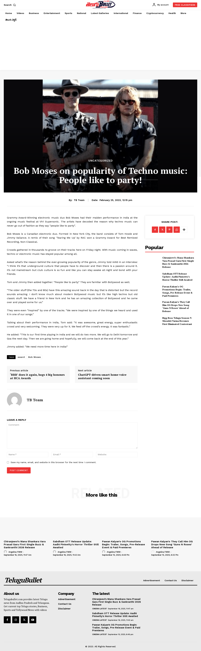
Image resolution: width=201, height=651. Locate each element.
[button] (10, 5)
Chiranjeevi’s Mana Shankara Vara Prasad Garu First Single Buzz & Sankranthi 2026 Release (178, 262)
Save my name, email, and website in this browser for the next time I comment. (53, 462)
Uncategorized (100, 160)
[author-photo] (6, 552)
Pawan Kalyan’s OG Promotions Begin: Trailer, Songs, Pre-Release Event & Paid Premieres (177, 291)
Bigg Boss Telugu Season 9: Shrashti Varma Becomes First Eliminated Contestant (177, 321)
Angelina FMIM (15, 552)
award (21, 357)
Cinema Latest (99, 609)
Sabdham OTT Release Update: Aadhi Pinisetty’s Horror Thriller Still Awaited (177, 276)
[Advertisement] (100, 47)
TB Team (79, 200)
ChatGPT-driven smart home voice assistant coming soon (102, 376)
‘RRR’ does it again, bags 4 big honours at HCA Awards (37, 376)
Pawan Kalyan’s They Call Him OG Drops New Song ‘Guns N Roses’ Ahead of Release (176, 306)
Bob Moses (34, 357)
